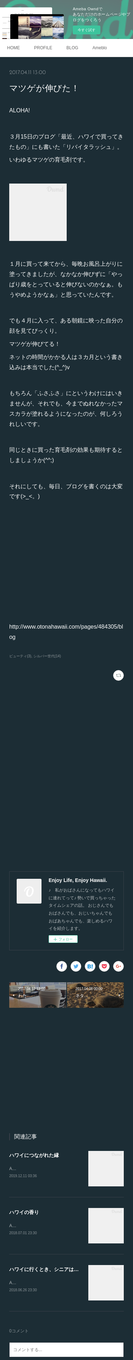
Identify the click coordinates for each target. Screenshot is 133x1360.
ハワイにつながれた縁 (34, 1155)
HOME (13, 47)
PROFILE (43, 47)
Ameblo (100, 47)
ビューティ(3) (20, 656)
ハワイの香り (24, 1213)
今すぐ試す (86, 30)
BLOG (72, 47)
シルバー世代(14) (47, 656)
